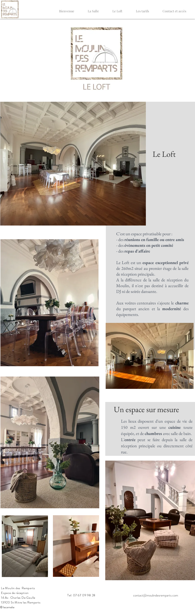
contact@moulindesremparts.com (155, 595)
